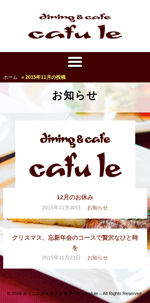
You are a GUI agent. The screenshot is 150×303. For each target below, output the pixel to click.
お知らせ (97, 208)
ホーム (10, 77)
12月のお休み (75, 197)
